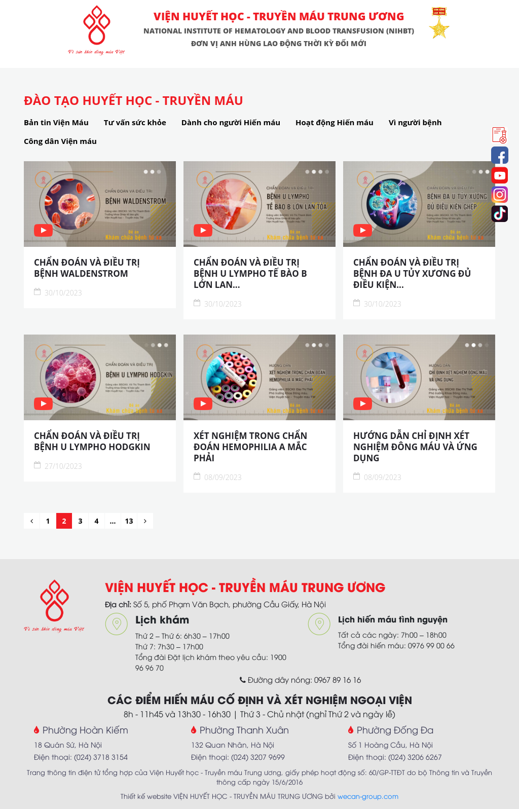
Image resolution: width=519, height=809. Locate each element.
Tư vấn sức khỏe (135, 122)
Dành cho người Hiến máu (230, 122)
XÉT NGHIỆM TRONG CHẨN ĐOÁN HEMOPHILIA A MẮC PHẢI (250, 447)
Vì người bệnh (415, 122)
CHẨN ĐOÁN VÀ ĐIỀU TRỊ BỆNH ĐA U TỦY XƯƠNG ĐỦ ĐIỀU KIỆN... (412, 273)
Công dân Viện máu (60, 141)
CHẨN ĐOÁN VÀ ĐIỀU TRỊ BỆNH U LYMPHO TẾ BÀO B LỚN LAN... (250, 273)
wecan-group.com (368, 795)
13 (129, 521)
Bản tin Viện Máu (56, 122)
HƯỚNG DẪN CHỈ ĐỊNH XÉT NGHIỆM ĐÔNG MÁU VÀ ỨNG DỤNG (415, 447)
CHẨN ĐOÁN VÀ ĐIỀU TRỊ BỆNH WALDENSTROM (87, 268)
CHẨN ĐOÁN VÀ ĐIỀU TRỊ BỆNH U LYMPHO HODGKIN (92, 441)
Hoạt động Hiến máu (334, 122)
